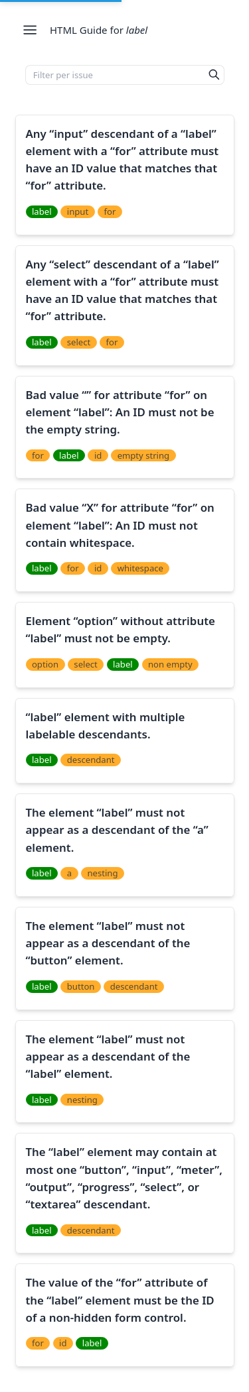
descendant (91, 760)
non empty (170, 664)
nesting (102, 873)
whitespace (140, 568)
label (42, 211)
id (98, 455)
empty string (144, 455)
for (110, 211)
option (45, 664)
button (81, 986)
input (77, 211)
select (78, 342)
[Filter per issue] (115, 75)
